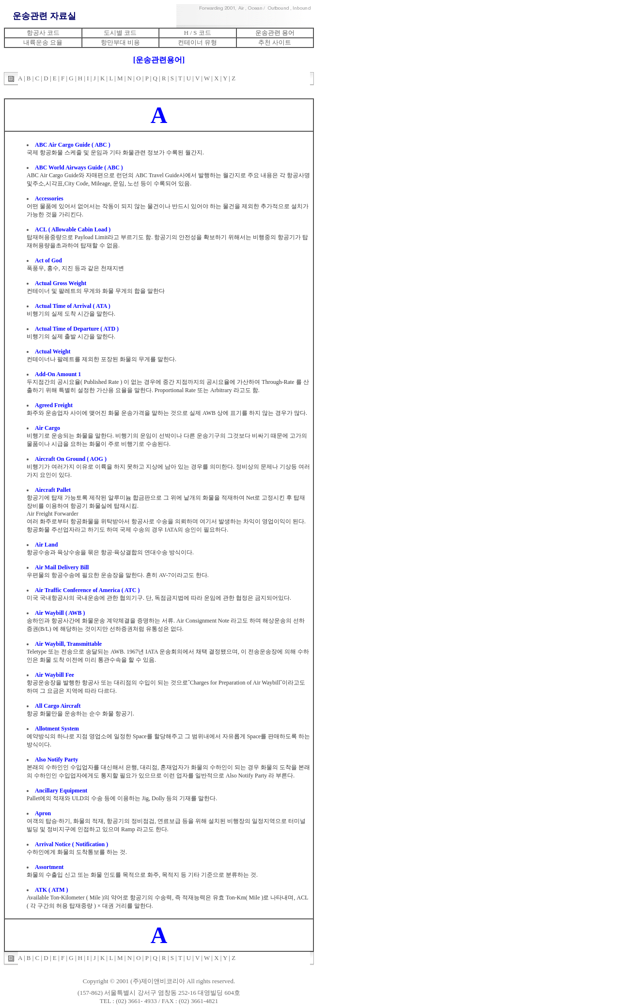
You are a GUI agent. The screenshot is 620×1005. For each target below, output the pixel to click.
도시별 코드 (120, 32)
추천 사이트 (274, 42)
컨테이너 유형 (197, 42)
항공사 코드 (43, 32)
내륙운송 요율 (42, 42)
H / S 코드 (197, 32)
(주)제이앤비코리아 (157, 981)
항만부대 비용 (120, 42)
